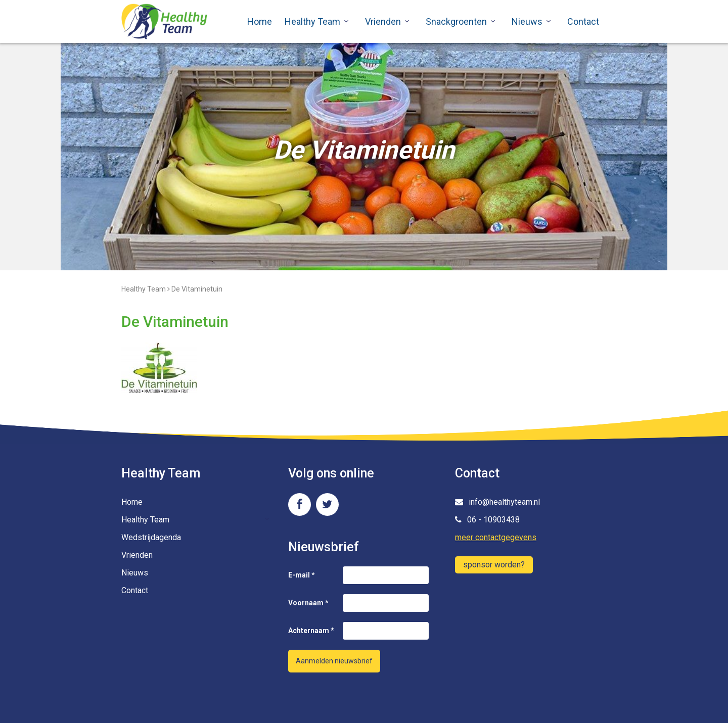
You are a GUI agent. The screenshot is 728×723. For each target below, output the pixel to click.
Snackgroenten (456, 21)
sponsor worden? (494, 564)
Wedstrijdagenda (151, 537)
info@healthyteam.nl (497, 502)
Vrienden (383, 21)
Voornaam (308, 603)
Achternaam (311, 630)
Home (259, 21)
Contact (583, 21)
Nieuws (527, 21)
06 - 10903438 (487, 519)
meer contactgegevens (495, 537)
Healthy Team (312, 21)
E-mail (301, 575)
